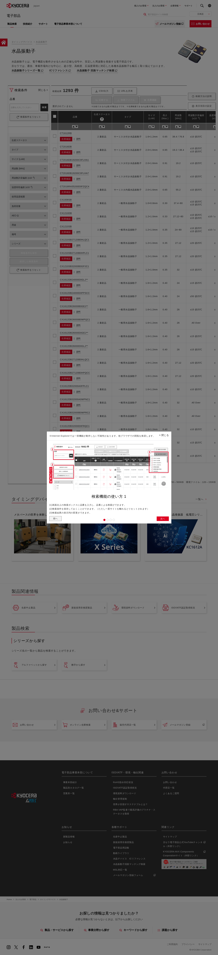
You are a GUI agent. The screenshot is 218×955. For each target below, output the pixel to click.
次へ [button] (162, 519)
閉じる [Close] (164, 434)
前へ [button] (56, 519)
